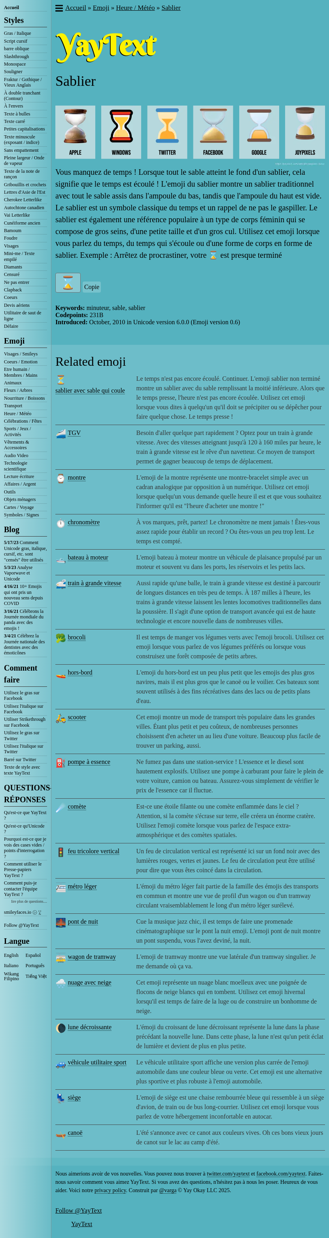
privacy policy (110, 1190)
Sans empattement (21, 150)
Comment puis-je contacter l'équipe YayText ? (20, 888)
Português (35, 965)
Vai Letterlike (17, 215)
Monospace (15, 64)
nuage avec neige (89, 982)
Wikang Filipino (11, 976)
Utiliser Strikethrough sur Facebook (24, 722)
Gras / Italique (17, 33)
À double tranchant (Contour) (22, 95)
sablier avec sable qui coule (90, 390)
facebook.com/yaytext (280, 1174)
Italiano (11, 965)
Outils (9, 492)
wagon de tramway (92, 956)
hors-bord (80, 672)
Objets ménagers (20, 499)
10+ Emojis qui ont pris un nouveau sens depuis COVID (23, 595)
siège (74, 1097)
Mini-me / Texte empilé (19, 256)
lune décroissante (90, 1027)
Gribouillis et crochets (25, 184)
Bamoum (12, 230)
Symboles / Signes (21, 515)
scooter (77, 717)
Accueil (11, 7)
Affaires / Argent (20, 484)
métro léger (82, 886)
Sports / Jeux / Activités (17, 431)
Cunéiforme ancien (22, 223)
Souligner (13, 71)
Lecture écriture (19, 476)
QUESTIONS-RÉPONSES (25, 793)
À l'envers (13, 106)
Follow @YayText (21, 925)
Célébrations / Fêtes (23, 421)
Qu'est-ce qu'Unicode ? (24, 828)
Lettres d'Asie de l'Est (24, 192)
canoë (75, 1132)
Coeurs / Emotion (21, 362)
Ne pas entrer (16, 282)
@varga (168, 1190)
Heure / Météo (17, 413)
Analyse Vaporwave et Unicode (18, 573)
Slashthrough (16, 56)
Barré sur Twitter (20, 759)
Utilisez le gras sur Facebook (22, 695)
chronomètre (84, 522)
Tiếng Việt (36, 976)
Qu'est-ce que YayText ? (25, 815)
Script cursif (15, 41)
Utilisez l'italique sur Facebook (23, 708)
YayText (81, 1224)
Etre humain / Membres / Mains (21, 372)
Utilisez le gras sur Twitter (22, 735)
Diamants (13, 267)
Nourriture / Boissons (24, 398)
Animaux (13, 383)
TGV (74, 432)
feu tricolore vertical (93, 851)
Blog (11, 529)
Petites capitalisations (24, 129)
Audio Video (16, 455)
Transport (13, 405)
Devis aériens (17, 305)
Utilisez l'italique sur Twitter (23, 748)
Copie (91, 287)
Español (33, 955)
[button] (58, 9)
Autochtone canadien (24, 207)
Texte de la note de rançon (22, 174)
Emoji (14, 340)
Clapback (13, 290)
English (11, 955)
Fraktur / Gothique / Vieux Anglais (23, 82)
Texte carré (14, 121)
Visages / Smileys (21, 354)
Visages (11, 246)
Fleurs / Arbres (18, 390)
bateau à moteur (88, 557)
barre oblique (16, 48)
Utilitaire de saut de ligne (22, 315)
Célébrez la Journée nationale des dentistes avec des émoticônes (24, 644)
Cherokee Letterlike (23, 199)
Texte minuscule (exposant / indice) (21, 139)
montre (76, 477)
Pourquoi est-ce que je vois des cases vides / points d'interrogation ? (25, 847)
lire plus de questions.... (29, 901)
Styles (14, 20)
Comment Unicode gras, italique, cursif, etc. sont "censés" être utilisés (25, 551)
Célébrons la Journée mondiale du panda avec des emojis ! (23, 620)
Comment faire (20, 673)
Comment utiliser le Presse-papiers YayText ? (23, 869)
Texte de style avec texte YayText (22, 769)
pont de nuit (83, 921)
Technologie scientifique (15, 465)
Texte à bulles (17, 114)
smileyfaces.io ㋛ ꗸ (22, 912)
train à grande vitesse (94, 583)
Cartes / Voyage (19, 507)
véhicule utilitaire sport (97, 1062)
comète (77, 806)
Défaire (11, 326)
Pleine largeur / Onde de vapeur (24, 160)
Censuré (11, 274)
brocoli (76, 637)
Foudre (10, 238)
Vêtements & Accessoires (16, 444)
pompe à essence (89, 761)
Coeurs (10, 297)
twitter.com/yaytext (228, 1174)
